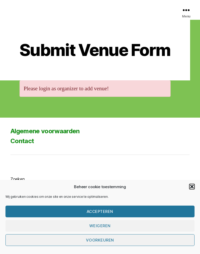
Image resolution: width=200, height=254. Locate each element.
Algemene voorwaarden (45, 131)
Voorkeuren (100, 240)
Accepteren (100, 211)
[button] (192, 186)
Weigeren (100, 225)
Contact (22, 141)
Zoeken (17, 179)
